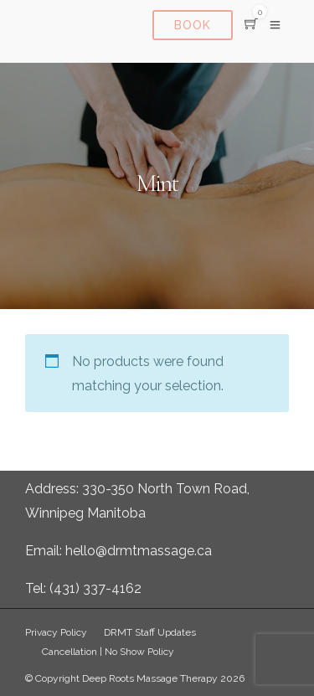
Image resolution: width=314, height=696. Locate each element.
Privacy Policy (56, 632)
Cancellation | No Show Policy (108, 651)
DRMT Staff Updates (150, 632)
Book (192, 25)
